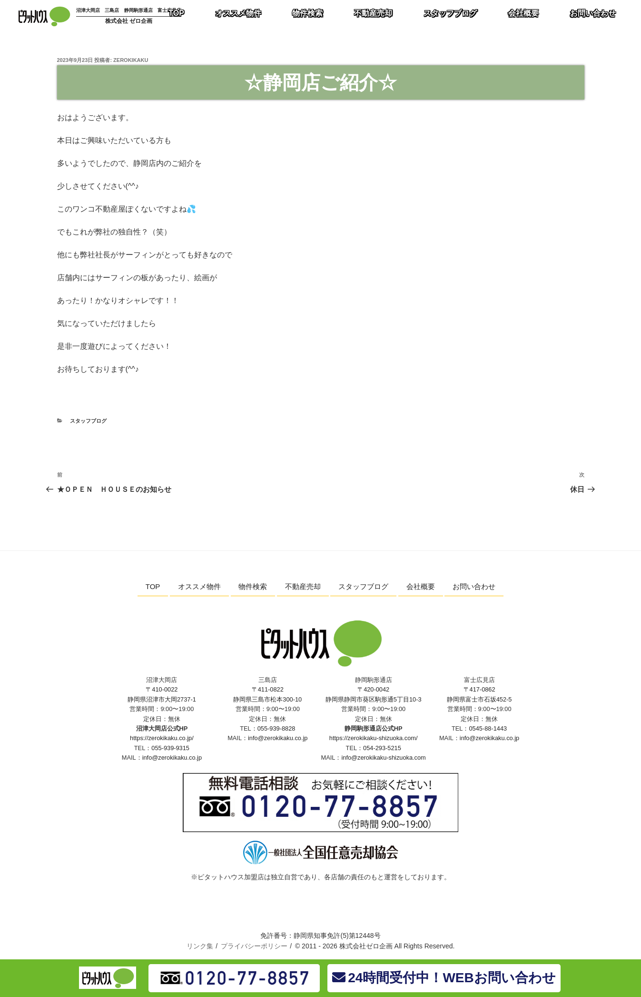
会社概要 (420, 586)
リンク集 (200, 946)
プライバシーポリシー (254, 946)
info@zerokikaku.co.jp (172, 757)
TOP (153, 586)
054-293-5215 (382, 748)
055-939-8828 (276, 728)
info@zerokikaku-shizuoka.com (383, 757)
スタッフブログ (88, 421)
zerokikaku (130, 60)
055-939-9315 (170, 748)
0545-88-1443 (488, 728)
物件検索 (252, 586)
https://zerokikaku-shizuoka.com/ (373, 738)
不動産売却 (303, 586)
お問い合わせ (474, 586)
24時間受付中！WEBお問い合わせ (443, 977)
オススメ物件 (199, 586)
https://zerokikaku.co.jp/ (162, 738)
